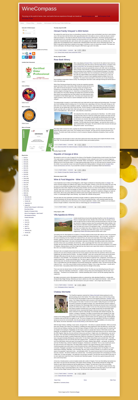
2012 (25, 187)
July (26, 220)
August (26, 205)
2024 (25, 162)
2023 (25, 164)
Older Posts (113, 380)
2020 (25, 170)
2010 (25, 191)
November (27, 199)
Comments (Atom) (64, 382)
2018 (25, 174)
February (27, 230)
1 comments (70, 50)
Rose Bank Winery (62, 60)
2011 (25, 189)
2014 (25, 182)
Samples (39, 23)
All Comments (27, 33)
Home (22, 23)
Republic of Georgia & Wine (66, 154)
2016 (25, 178)
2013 (25, 184)
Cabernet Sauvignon (73, 146)
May (26, 224)
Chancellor (80, 146)
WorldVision (107, 165)
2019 (25, 172)
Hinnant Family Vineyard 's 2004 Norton (71, 31)
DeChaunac (85, 146)
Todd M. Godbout (63, 50)
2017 (25, 176)
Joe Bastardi (93, 202)
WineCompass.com (88, 16)
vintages (108, 183)
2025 (25, 159)
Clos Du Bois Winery (79, 321)
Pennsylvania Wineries (98, 146)
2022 (25, 166)
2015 (25, 180)
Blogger (77, 392)
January (27, 232)
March (26, 228)
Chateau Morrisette (85, 231)
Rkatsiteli (71, 172)
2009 (25, 193)
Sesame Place (89, 63)
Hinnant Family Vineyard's (84, 37)
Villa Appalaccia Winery (64, 215)
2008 (25, 195)
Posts (25, 30)
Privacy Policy (30, 23)
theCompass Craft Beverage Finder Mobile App (57, 23)
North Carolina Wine (73, 52)
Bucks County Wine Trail (80, 66)
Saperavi (76, 172)
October (27, 201)
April (26, 226)
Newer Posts (57, 380)
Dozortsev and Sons (65, 165)
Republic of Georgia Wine (63, 172)
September (27, 203)
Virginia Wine (71, 287)
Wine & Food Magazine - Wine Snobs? (71, 179)
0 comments (70, 284)
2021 (25, 168)
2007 (25, 235)
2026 (25, 157)
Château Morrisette (94, 295)
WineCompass (39, 9)
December (27, 197)
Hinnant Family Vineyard (63, 52)
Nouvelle (91, 146)
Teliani (79, 172)
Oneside (109, 298)
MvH (68, 392)
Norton (79, 52)
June (26, 222)
